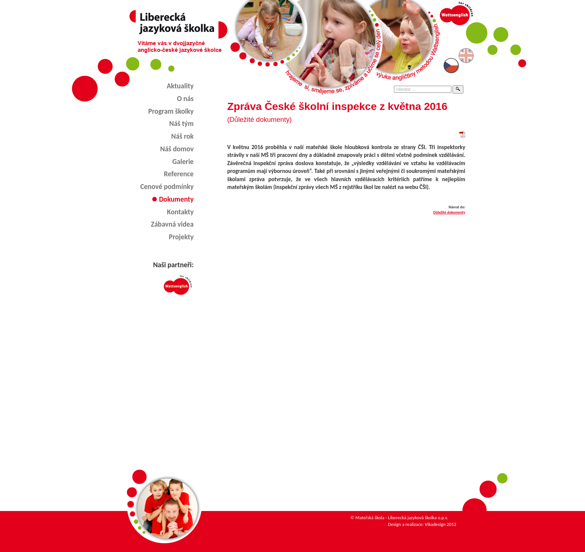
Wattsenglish (173, 285)
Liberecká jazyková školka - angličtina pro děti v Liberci (178, 24)
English (466, 55)
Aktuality (180, 86)
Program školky (171, 111)
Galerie (183, 161)
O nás (185, 98)
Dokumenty (176, 199)
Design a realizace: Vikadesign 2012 (422, 524)
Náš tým (181, 123)
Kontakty (180, 212)
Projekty (181, 237)
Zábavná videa (172, 224)
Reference (179, 174)
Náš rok (182, 136)
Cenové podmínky (167, 186)
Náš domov (177, 149)
